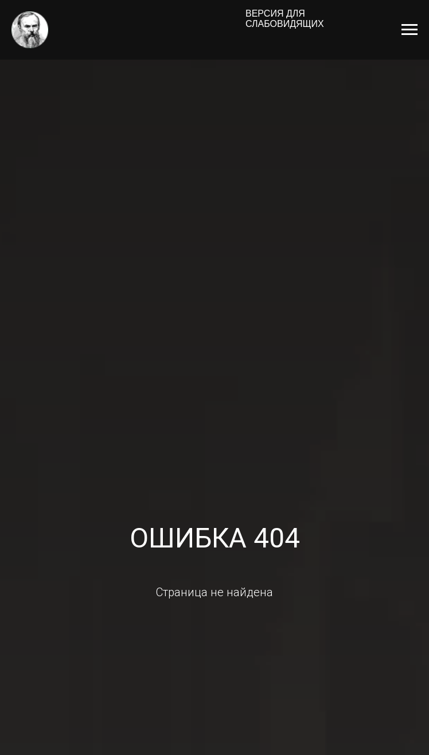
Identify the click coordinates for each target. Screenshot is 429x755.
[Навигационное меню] (409, 30)
